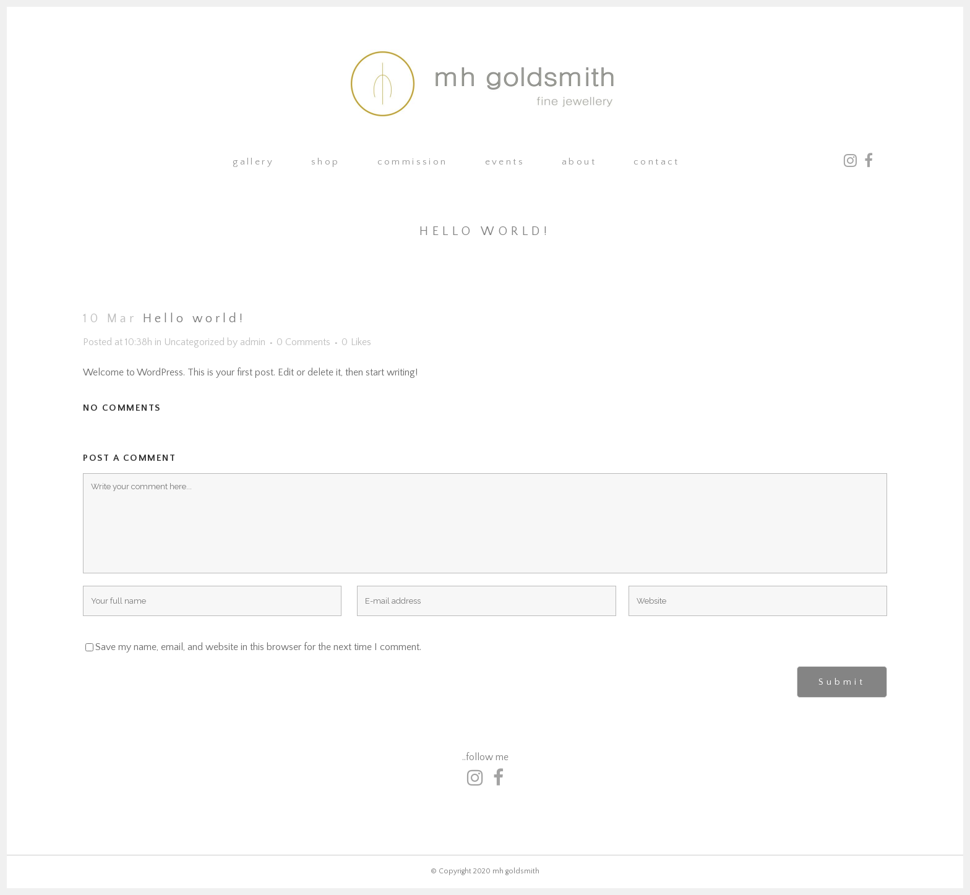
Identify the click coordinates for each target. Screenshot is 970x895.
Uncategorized (194, 342)
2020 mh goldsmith (506, 871)
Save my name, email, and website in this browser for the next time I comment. (258, 647)
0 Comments (303, 342)
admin (252, 342)
